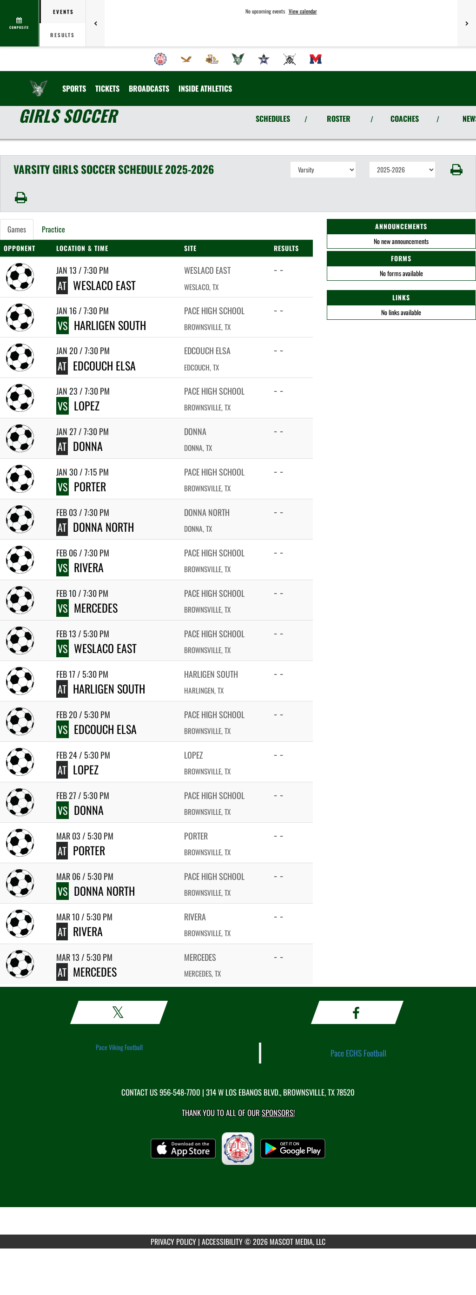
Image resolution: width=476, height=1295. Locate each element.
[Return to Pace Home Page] (39, 82)
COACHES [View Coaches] (404, 118)
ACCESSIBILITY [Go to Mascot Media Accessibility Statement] (222, 1241)
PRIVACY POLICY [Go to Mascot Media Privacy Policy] (173, 1241)
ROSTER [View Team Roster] (338, 118)
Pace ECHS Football (358, 1053)
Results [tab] (62, 35)
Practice (53, 229)
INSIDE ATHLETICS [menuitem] (205, 88)
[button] (455, 169)
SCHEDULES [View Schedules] (273, 118)
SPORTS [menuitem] (74, 88)
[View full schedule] (20, 23)
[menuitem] (160, 59)
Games (16, 229)
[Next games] (466, 23)
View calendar (303, 11)
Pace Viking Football (119, 1047)
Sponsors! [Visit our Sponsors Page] (278, 1112)
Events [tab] (63, 11)
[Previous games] (95, 23)
